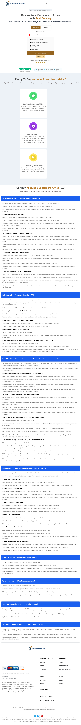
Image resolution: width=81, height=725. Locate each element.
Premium (45, 27)
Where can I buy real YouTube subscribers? (18, 581)
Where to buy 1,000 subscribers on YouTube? (19, 558)
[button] (46, 3)
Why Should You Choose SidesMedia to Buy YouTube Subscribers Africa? (30, 359)
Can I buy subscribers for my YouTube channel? (20, 604)
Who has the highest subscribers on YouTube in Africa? (23, 624)
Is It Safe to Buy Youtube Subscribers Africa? (19, 295)
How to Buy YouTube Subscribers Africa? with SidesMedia (24, 468)
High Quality (36, 27)
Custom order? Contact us (40, 65)
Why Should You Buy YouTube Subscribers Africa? (21, 198)
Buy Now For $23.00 (40, 53)
